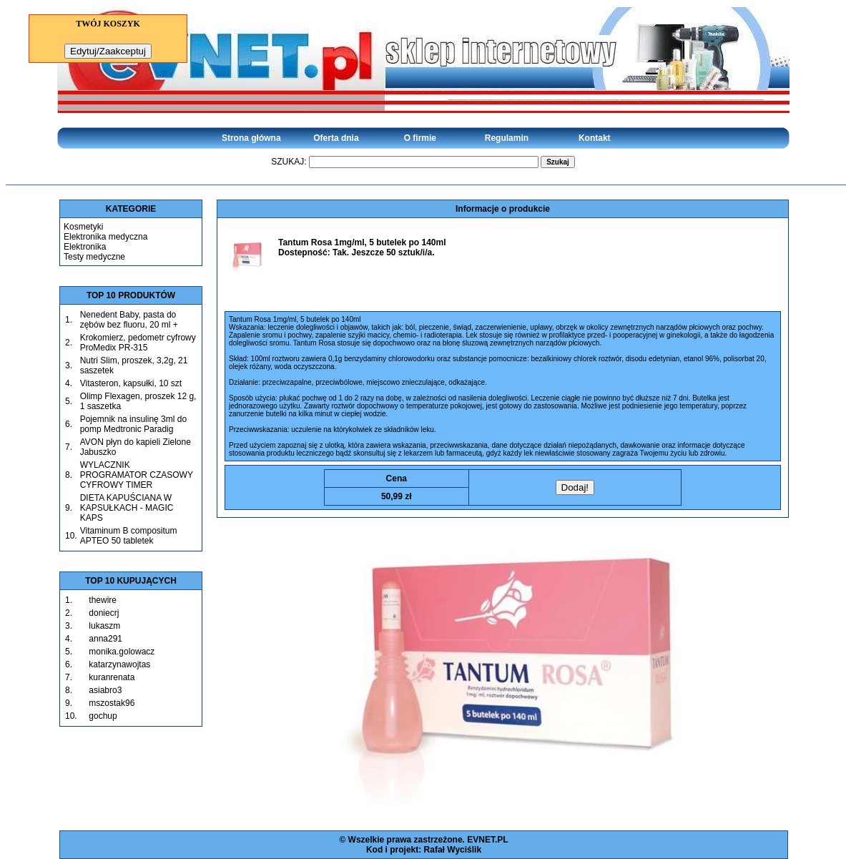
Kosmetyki (83, 227)
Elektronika (85, 247)
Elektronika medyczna (105, 237)
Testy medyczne (94, 257)
